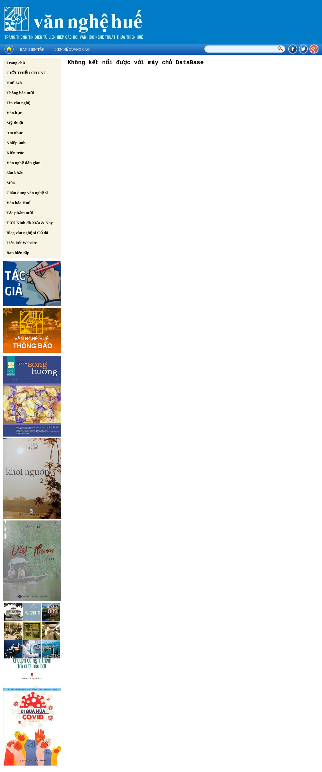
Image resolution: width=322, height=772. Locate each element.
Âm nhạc (14, 132)
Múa (10, 182)
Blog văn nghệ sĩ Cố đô (27, 232)
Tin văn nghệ (18, 102)
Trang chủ (15, 62)
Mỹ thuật (15, 122)
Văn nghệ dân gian (23, 162)
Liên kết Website (21, 242)
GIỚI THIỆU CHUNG (26, 72)
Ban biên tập (32, 49)
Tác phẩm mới (19, 212)
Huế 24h (14, 82)
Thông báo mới (20, 92)
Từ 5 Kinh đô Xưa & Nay (29, 222)
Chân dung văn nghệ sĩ (27, 192)
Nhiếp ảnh (15, 142)
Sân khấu (15, 172)
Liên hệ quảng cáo (72, 49)
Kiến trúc (15, 152)
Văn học (14, 112)
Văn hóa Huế (18, 202)
